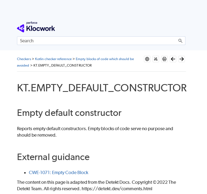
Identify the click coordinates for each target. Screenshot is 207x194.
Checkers (24, 59)
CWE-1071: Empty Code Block (58, 172)
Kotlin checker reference (53, 59)
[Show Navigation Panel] (182, 26)
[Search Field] (101, 40)
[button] (180, 40)
